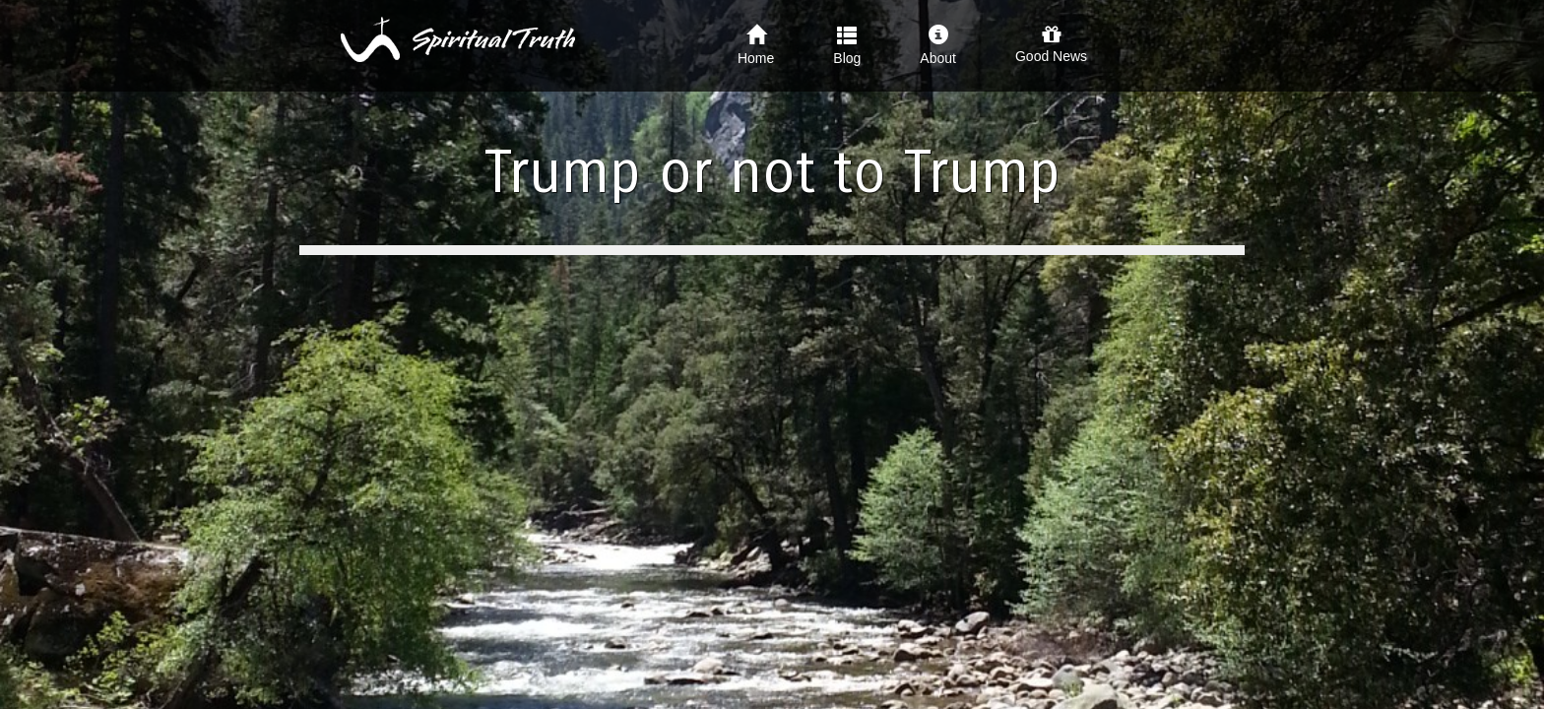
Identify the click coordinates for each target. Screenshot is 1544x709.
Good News (1051, 44)
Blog (847, 45)
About (938, 45)
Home (756, 45)
